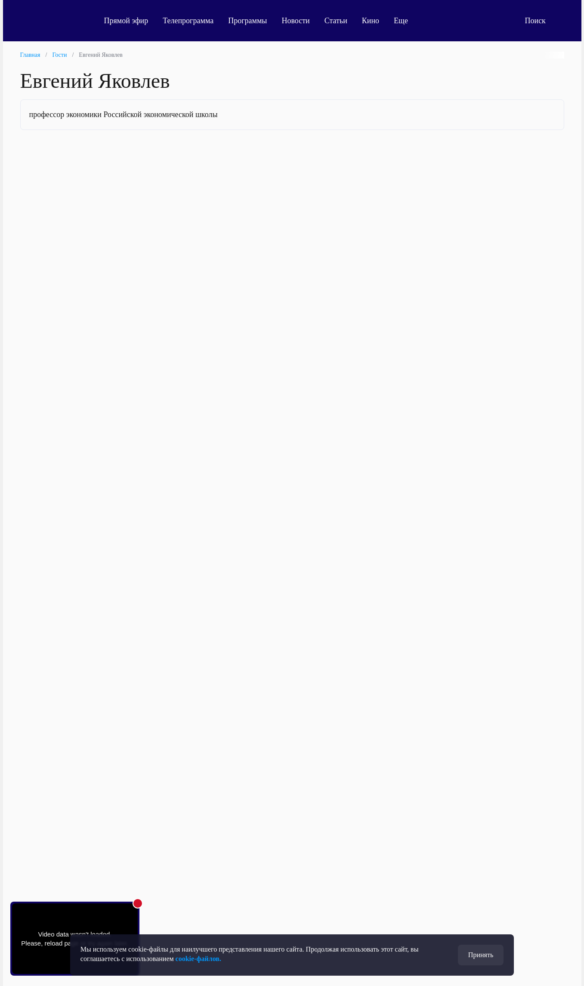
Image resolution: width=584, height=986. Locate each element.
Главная (30, 55)
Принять (480, 954)
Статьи (335, 20)
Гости (59, 55)
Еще (405, 20)
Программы (247, 20)
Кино (370, 20)
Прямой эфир (126, 20)
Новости (295, 20)
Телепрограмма (188, 20)
